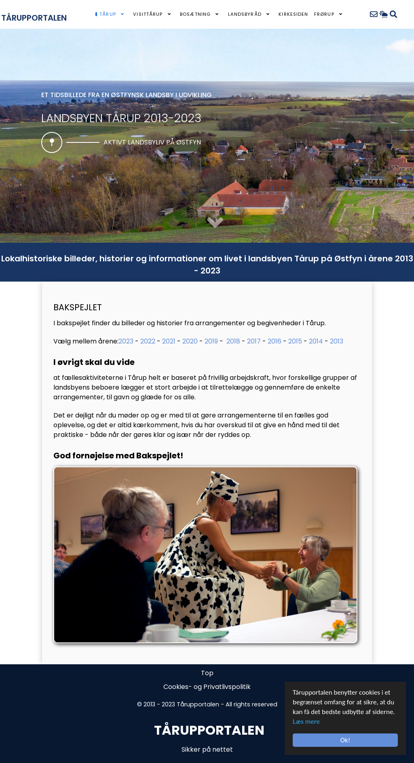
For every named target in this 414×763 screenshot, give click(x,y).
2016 (274, 341)
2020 (190, 341)
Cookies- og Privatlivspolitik (207, 686)
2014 (316, 341)
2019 (211, 341)
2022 (147, 341)
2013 (336, 341)
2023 (125, 341)
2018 (233, 341)
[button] (215, 223)
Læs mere (306, 721)
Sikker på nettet (207, 749)
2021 (168, 341)
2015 (295, 341)
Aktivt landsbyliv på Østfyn (152, 142)
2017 (254, 341)
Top (207, 673)
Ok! (345, 740)
